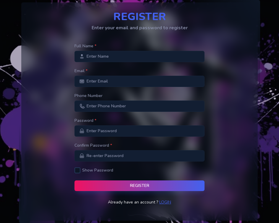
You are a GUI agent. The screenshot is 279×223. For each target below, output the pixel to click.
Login (165, 202)
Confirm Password (93, 145)
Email (80, 71)
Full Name (85, 46)
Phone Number (88, 95)
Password (85, 120)
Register (139, 185)
